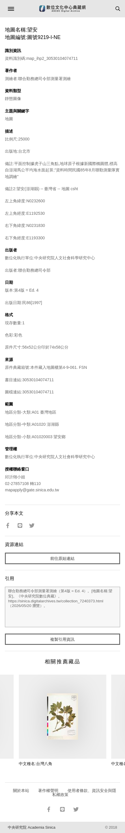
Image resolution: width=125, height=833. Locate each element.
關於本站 (21, 790)
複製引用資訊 (62, 639)
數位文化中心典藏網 (62, 8)
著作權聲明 (48, 790)
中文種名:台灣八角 (35, 763)
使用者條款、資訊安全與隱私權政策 (84, 792)
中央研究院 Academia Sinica (31, 827)
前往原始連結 (62, 558)
